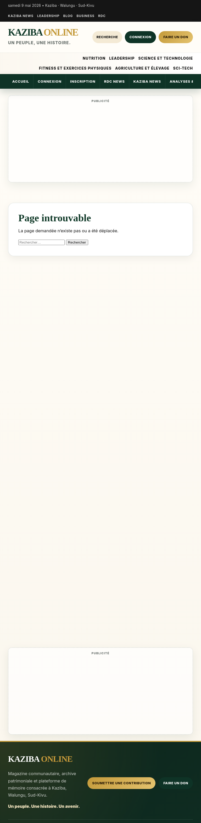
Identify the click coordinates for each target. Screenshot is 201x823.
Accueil (20, 81)
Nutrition (94, 58)
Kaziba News (21, 16)
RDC (102, 16)
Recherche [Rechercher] (107, 37)
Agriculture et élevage (142, 68)
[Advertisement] (101, 142)
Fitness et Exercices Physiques (75, 68)
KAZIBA (43, 32)
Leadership (48, 16)
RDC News (114, 81)
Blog (68, 16)
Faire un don (175, 37)
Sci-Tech (183, 68)
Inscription (83, 81)
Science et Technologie (165, 58)
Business (85, 16)
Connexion (140, 37)
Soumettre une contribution (121, 783)
